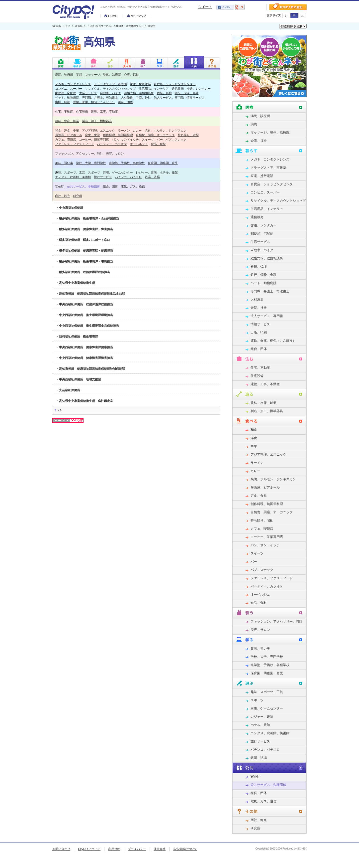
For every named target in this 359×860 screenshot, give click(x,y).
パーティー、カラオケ (112, 144)
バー (160, 139)
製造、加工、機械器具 (97, 121)
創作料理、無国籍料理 (118, 135)
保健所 (151, 26)
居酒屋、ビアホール (68, 135)
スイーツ (148, 139)
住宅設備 (82, 111)
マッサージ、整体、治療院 (103, 74)
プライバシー (137, 849)
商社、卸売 (62, 195)
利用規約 (114, 849)
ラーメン (124, 130)
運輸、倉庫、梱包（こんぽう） (94, 102)
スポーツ (94, 172)
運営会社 (160, 849)
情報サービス (195, 97)
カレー (137, 130)
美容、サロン (115, 153)
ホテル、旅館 (169, 172)
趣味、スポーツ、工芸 (70, 172)
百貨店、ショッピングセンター (175, 84)
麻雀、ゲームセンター (118, 172)
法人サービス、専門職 (169, 97)
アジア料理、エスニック (98, 130)
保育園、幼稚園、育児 (163, 163)
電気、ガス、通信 (133, 186)
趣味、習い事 (64, 163)
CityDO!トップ (61, 26)
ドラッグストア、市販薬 (110, 84)
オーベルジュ (139, 144)
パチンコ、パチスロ (128, 176)
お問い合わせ (61, 849)
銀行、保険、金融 (186, 93)
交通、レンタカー (199, 88)
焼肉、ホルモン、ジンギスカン (165, 130)
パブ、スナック (176, 139)
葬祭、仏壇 (164, 93)
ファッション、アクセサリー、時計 (79, 153)
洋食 (67, 130)
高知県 (79, 26)
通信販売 (178, 88)
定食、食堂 (92, 135)
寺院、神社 (143, 97)
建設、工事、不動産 (104, 111)
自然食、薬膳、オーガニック (155, 135)
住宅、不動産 (64, 111)
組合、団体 (125, 102)
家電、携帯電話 (140, 84)
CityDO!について (89, 849)
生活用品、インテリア (154, 88)
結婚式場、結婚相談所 (139, 93)
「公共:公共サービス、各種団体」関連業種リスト (115, 26)
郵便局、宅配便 (65, 93)
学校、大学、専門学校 (91, 163)
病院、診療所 (64, 74)
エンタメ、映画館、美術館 (73, 176)
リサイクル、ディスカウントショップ (110, 88)
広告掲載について (185, 849)
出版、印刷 (62, 102)
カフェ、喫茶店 (65, 139)
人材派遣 (127, 97)
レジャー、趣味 (146, 172)
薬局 (79, 74)
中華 (76, 130)
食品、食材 (158, 144)
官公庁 (59, 186)
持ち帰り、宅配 (188, 135)
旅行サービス (103, 176)
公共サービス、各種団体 (83, 186)
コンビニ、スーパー (68, 88)
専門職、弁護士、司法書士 (100, 97)
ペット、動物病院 (67, 97)
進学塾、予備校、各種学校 (127, 163)
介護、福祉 (131, 74)
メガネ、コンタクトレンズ (73, 84)
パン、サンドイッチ (125, 139)
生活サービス (88, 93)
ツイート (205, 7)
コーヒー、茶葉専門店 (94, 139)
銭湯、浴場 (152, 176)
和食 (58, 130)
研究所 (77, 195)
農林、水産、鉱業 (67, 121)
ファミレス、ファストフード (74, 144)
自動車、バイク (110, 93)
